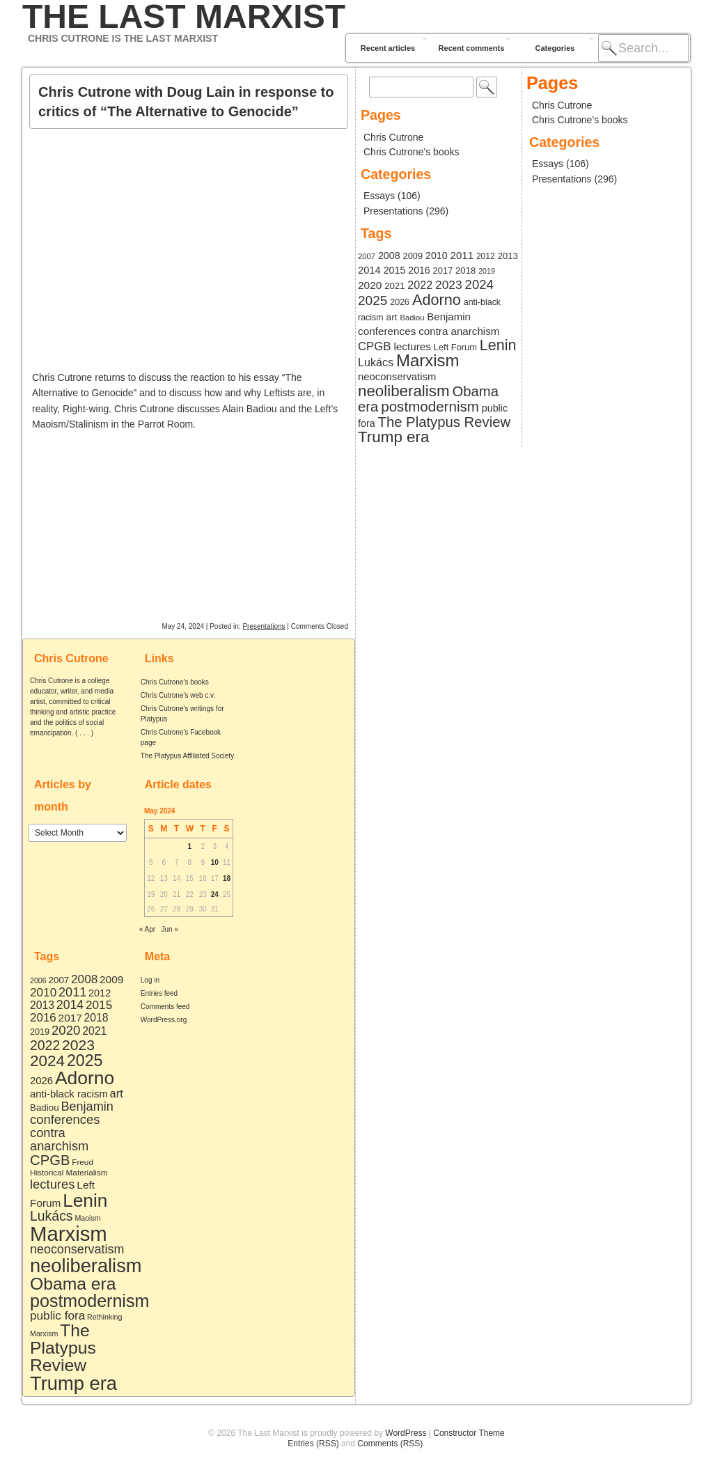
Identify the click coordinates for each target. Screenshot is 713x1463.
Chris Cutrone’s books (411, 151)
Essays (379, 195)
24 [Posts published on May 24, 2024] (215, 894)
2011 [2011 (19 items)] (72, 992)
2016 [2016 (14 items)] (43, 1017)
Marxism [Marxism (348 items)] (68, 1233)
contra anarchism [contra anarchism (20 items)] (59, 1139)
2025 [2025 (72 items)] (85, 1060)
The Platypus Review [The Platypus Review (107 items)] (63, 1347)
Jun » (170, 929)
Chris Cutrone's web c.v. (178, 695)
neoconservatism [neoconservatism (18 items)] (77, 1249)
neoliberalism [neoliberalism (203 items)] (85, 1265)
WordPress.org (164, 1020)
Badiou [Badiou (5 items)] (44, 1107)
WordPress (405, 1433)
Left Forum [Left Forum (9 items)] (455, 347)
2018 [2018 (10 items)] (96, 1018)
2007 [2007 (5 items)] (59, 980)
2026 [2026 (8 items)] (41, 1080)
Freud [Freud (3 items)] (82, 1161)
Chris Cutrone (393, 137)
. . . (84, 733)
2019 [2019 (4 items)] (39, 1032)
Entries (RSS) (313, 1443)
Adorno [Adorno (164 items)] (84, 1077)
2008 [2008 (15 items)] (84, 979)
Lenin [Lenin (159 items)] (85, 1200)
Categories (555, 48)
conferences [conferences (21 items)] (65, 1119)
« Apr (147, 929)
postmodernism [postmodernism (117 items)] (89, 1301)
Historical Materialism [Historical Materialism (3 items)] (69, 1172)
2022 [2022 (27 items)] (45, 1045)
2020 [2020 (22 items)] (66, 1030)
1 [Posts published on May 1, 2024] (190, 846)
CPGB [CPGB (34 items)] (50, 1160)
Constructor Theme (469, 1433)
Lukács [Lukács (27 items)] (51, 1215)
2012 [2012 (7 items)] (99, 993)
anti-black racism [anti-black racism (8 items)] (69, 1094)
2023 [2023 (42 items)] (78, 1045)
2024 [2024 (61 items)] (47, 1061)
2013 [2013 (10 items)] (42, 1005)
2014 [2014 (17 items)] (70, 1005)
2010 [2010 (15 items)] (43, 992)
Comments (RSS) (390, 1443)
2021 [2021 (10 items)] (94, 1031)
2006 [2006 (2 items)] (38, 980)
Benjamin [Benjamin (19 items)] (87, 1106)
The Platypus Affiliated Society (187, 756)
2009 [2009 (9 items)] (111, 979)
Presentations (263, 626)
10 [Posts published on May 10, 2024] (215, 862)
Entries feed (159, 993)
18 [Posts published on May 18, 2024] (226, 878)
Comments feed (165, 1006)
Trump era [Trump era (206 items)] (73, 1383)
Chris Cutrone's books (175, 682)
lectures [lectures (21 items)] (52, 1184)
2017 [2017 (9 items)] (70, 1018)
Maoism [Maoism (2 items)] (87, 1218)
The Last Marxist (183, 16)
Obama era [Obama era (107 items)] (73, 1283)
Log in (150, 980)
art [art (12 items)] (116, 1093)
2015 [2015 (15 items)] (99, 1005)
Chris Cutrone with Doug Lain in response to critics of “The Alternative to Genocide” (186, 101)
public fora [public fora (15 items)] (57, 1315)
